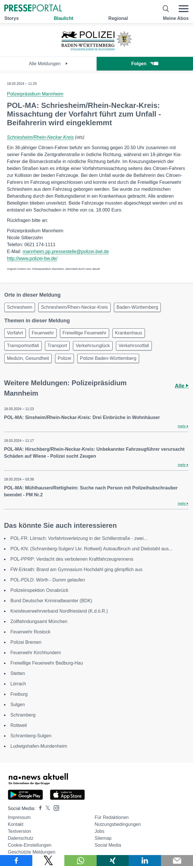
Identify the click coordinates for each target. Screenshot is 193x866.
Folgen (144, 63)
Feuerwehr (43, 332)
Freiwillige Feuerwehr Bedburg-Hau (46, 663)
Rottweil (18, 725)
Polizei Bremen (26, 642)
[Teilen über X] (48, 860)
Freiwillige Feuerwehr (84, 332)
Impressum (19, 817)
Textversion (19, 831)
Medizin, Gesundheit (28, 358)
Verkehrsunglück (93, 345)
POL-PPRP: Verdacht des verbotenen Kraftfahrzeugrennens (71, 559)
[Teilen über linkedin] (145, 860)
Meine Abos (176, 18)
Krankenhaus (128, 332)
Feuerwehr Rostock (30, 631)
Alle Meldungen (48, 63)
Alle (181, 386)
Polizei (64, 358)
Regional (118, 18)
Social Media (108, 845)
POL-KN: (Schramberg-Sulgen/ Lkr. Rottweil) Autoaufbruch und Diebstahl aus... (91, 548)
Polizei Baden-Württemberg (108, 358)
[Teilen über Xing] (113, 860)
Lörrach (18, 683)
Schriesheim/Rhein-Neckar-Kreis (40, 137)
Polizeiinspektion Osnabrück (39, 590)
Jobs (99, 831)
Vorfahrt (15, 332)
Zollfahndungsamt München (38, 621)
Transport (57, 345)
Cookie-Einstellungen (29, 845)
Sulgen (17, 704)
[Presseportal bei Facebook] (38, 808)
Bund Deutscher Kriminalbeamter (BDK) (51, 600)
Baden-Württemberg (137, 307)
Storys (11, 18)
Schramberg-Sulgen (30, 735)
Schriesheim (19, 307)
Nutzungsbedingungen (118, 824)
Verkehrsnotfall (134, 345)
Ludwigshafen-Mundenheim (38, 746)
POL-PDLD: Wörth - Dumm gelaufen (47, 579)
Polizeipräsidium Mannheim (35, 93)
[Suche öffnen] (166, 9)
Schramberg (22, 714)
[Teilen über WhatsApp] (80, 860)
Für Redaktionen (112, 817)
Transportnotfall (23, 345)
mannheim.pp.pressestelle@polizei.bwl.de (66, 251)
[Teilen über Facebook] (16, 860)
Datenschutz (20, 838)
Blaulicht (63, 18)
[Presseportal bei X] (46, 808)
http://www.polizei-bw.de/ (32, 258)
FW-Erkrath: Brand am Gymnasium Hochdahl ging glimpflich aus (76, 569)
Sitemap (103, 838)
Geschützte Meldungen (31, 852)
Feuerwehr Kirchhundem (36, 652)
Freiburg (19, 694)
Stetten (17, 673)
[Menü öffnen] (183, 9)
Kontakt (15, 824)
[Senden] (177, 860)
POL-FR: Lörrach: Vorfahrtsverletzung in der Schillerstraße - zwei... (78, 538)
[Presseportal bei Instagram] (54, 807)
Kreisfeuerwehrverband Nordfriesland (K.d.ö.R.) (59, 611)
